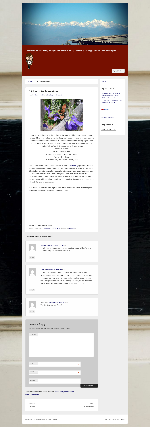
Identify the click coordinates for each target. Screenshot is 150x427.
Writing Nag (49, 95)
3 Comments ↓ (59, 95)
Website (32, 380)
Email (32, 372)
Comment (33, 334)
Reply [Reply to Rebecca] (32, 257)
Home (30, 81)
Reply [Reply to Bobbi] (32, 290)
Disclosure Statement (107, 117)
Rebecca (43, 245)
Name (32, 363)
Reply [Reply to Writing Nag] (32, 311)
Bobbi (42, 269)
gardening (74, 166)
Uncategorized (47, 228)
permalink (72, 228)
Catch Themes (120, 419)
